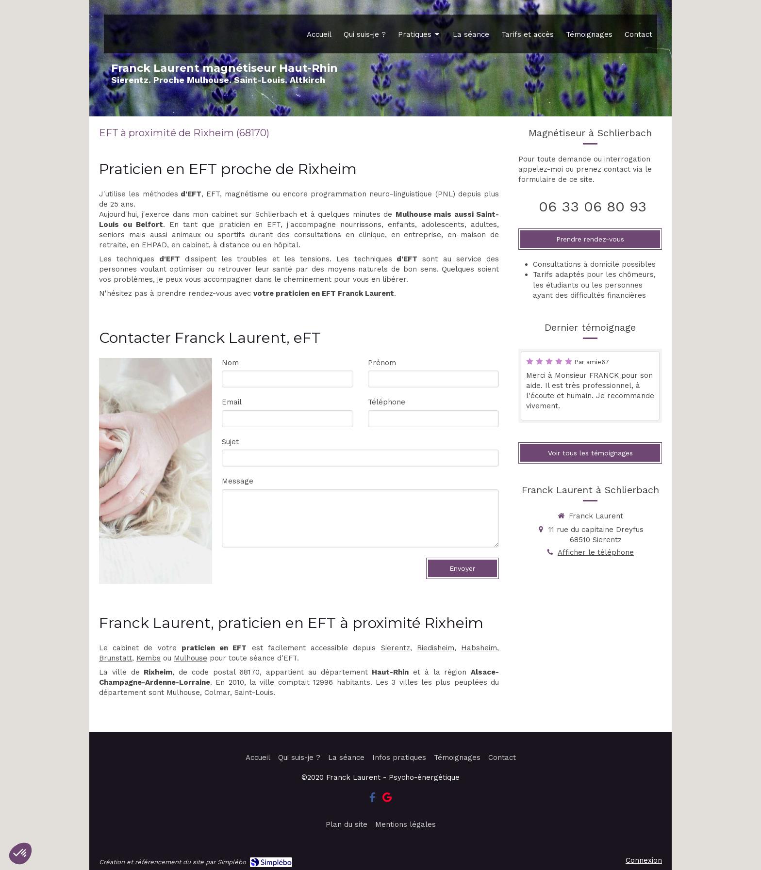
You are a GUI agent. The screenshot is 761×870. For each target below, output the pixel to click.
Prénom (382, 362)
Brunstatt (115, 658)
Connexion (644, 860)
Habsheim (479, 648)
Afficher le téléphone (596, 552)
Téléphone (386, 402)
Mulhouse (190, 658)
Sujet (230, 441)
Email (232, 402)
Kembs (148, 658)
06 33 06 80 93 (592, 206)
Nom (230, 362)
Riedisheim (435, 648)
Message (237, 481)
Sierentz (395, 648)
